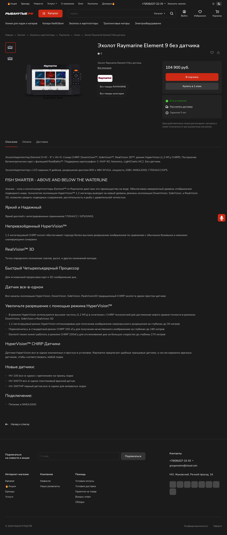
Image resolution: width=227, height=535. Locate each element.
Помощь (80, 474)
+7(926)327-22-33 (152, 3)
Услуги (9, 496)
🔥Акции (10, 486)
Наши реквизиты (50, 486)
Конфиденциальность (196, 526)
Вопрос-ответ (83, 496)
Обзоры (79, 502)
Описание (11, 142)
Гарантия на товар (86, 491)
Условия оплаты (84, 481)
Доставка (42, 142)
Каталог (10, 481)
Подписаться (133, 456)
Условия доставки (85, 486)
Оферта (217, 526)
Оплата (26, 142)
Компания (46, 474)
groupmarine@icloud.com (183, 465)
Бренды (9, 491)
